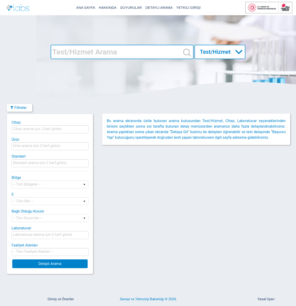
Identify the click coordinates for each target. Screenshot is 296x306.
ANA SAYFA (85, 7)
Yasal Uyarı (266, 299)
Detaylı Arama (49, 263)
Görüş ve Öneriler (60, 299)
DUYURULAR (131, 7)
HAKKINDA (108, 7)
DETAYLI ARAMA (159, 7)
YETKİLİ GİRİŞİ (188, 7)
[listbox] (39, 129)
